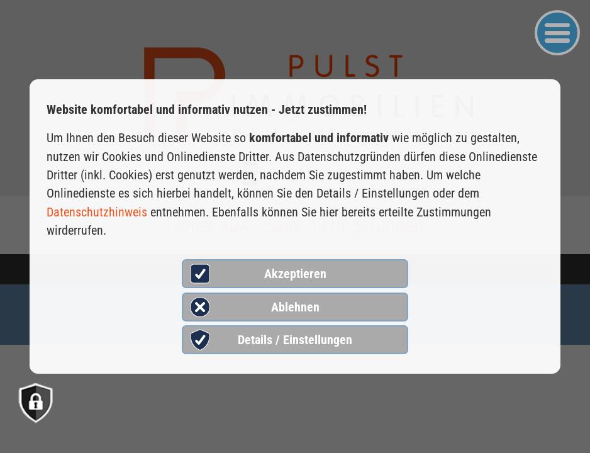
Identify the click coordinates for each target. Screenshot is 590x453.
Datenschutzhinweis (97, 212)
